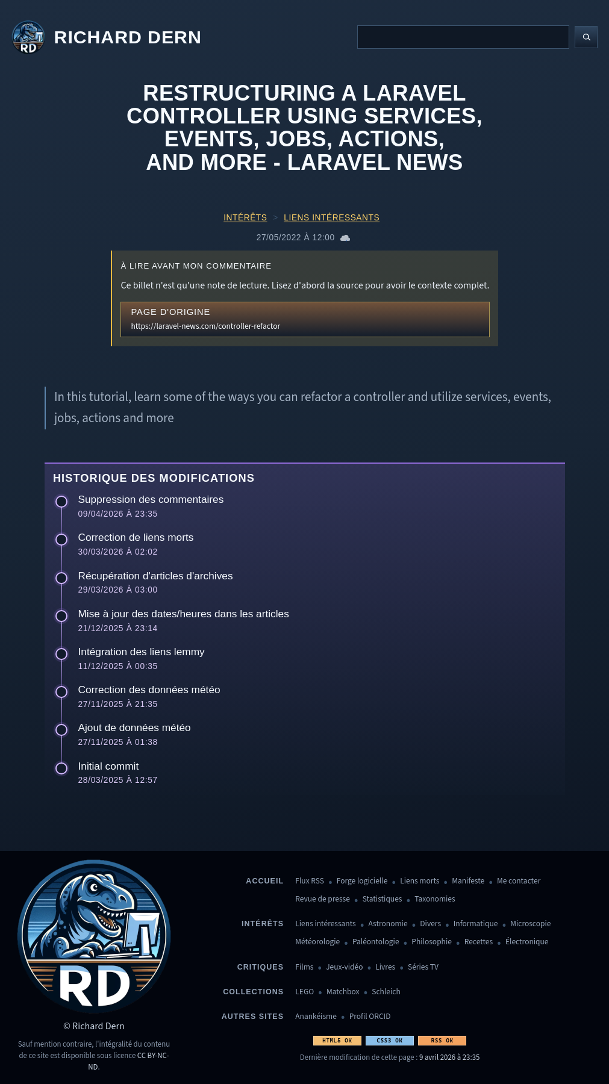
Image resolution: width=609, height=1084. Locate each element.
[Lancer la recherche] (586, 37)
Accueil (265, 881)
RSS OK (442, 1040)
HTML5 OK (337, 1040)
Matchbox (343, 992)
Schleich (386, 992)
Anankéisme (316, 1017)
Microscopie (530, 924)
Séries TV (423, 967)
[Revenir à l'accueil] (106, 37)
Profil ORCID (370, 1017)
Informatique (476, 924)
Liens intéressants (331, 217)
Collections (253, 992)
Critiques (260, 967)
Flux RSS (309, 881)
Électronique (527, 942)
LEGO (304, 992)
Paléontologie (375, 942)
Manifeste (468, 881)
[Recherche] (463, 36)
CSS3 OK (389, 1040)
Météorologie (317, 942)
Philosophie (431, 942)
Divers (430, 924)
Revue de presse (322, 899)
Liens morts (419, 881)
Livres (385, 967)
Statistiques (382, 899)
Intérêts (245, 217)
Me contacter (518, 881)
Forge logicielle (362, 881)
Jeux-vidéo (344, 967)
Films (304, 967)
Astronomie (388, 924)
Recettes (478, 942)
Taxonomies (434, 899)
